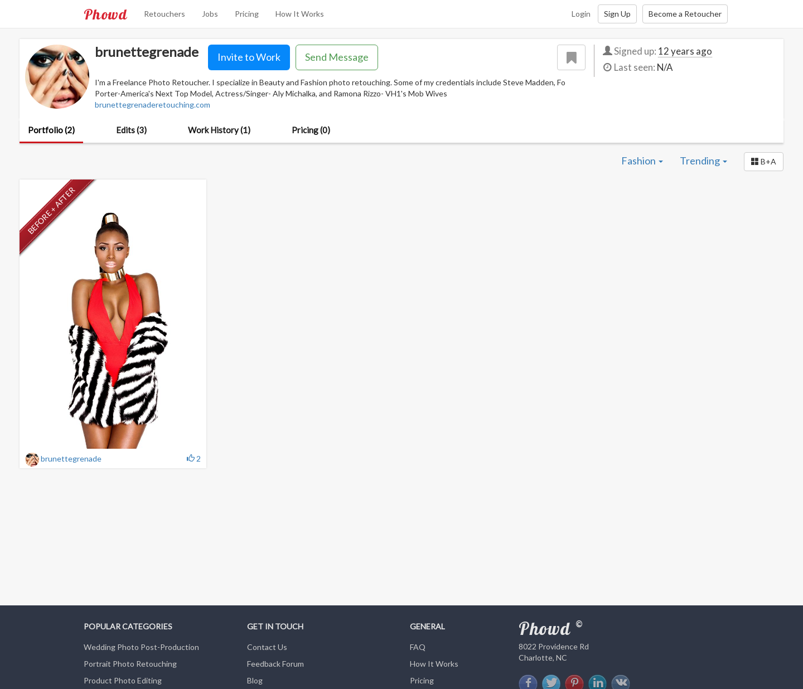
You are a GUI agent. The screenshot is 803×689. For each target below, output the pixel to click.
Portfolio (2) (51, 130)
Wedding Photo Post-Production (141, 647)
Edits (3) (131, 130)
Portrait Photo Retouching (130, 663)
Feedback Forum (275, 663)
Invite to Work (248, 57)
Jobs (210, 13)
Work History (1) (219, 130)
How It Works (299, 13)
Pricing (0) (311, 130)
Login (581, 13)
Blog (255, 680)
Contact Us (267, 647)
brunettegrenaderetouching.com (152, 104)
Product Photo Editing (123, 680)
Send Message (337, 57)
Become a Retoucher (685, 13)
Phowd (105, 14)
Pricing (247, 13)
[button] (763, 161)
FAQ (417, 647)
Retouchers (164, 13)
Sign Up (617, 13)
